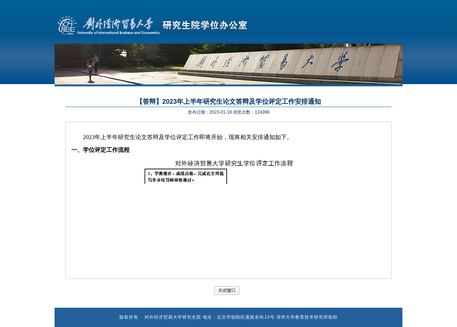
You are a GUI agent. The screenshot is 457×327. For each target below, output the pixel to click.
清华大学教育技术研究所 (302, 317)
